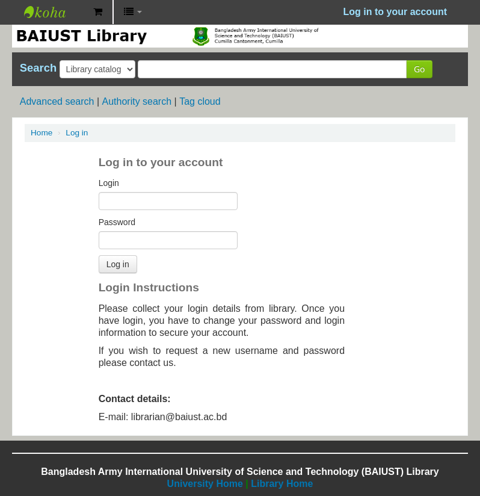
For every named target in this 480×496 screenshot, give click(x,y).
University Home (205, 484)
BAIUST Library (54, 12)
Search (38, 68)
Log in (77, 132)
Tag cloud (200, 101)
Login (109, 183)
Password (117, 222)
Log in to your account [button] (395, 12)
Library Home (282, 484)
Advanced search (57, 101)
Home (41, 132)
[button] (97, 12)
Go (419, 69)
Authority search (136, 101)
